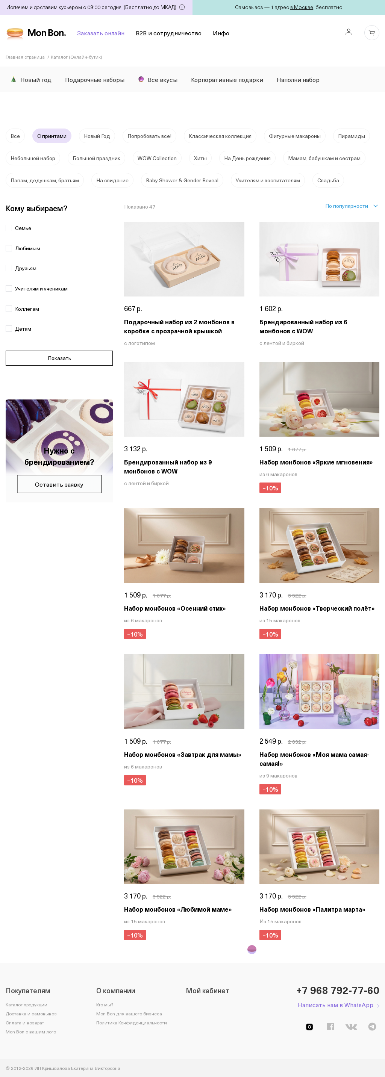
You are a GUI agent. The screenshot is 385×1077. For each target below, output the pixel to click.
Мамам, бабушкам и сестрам (324, 158)
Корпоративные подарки (227, 79)
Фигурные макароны (295, 136)
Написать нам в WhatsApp (335, 1004)
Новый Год (97, 136)
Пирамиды (351, 136)
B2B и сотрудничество (169, 32)
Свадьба (328, 180)
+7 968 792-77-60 (337, 990)
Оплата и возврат (25, 1022)
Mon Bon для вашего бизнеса (129, 1013)
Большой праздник (96, 158)
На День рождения (247, 158)
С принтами (52, 136)
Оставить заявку (59, 484)
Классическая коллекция (220, 136)
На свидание (112, 180)
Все (15, 136)
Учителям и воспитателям (268, 180)
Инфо (221, 32)
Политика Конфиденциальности (131, 1022)
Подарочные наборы (94, 79)
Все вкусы (157, 79)
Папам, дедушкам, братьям (45, 180)
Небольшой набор (33, 158)
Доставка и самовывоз (31, 1013)
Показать (59, 358)
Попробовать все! (149, 136)
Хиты (200, 158)
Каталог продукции (26, 1004)
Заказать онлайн (100, 32)
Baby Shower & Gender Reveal (182, 180)
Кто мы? (104, 1004)
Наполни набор (298, 79)
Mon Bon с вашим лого (31, 1031)
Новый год (31, 79)
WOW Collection (157, 158)
